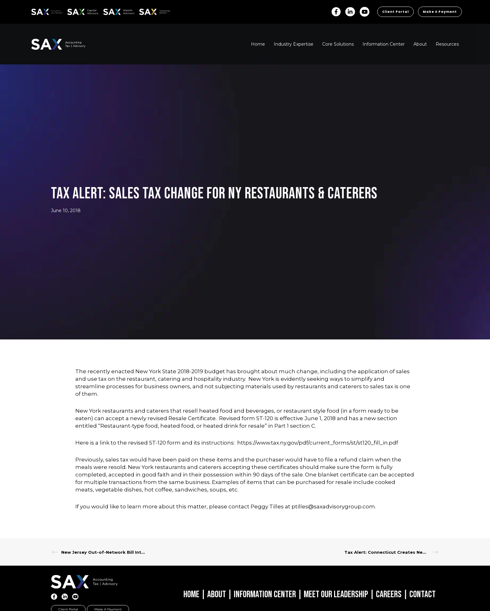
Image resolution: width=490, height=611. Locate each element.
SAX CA (74, 11)
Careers (389, 594)
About (216, 594)
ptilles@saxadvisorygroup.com (333, 506)
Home (191, 594)
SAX (34, 11)
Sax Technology (150, 12)
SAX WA (110, 11)
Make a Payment (440, 11)
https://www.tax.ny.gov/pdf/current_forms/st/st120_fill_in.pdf (317, 443)
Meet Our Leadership (336, 594)
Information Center (265, 594)
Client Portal (395, 11)
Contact (422, 594)
